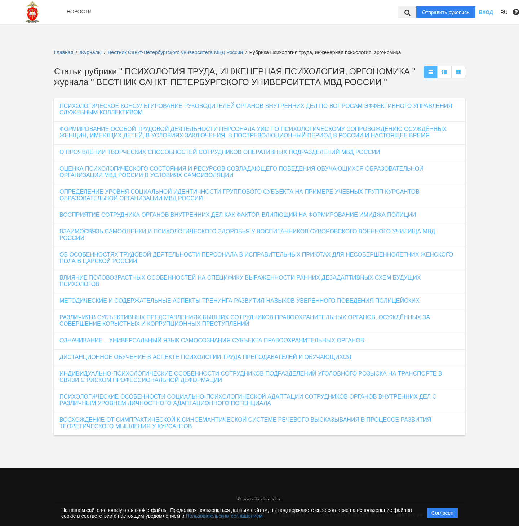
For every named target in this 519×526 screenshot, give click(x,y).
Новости (79, 11)
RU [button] (503, 12)
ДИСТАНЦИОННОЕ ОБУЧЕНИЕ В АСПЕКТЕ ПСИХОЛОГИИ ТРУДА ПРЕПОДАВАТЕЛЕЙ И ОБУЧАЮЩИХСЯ (205, 357)
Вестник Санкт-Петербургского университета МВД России (176, 52)
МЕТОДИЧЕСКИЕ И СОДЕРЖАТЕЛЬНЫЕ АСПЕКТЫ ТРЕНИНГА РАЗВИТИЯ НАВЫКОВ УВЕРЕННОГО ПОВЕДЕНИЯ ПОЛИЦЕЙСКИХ (239, 301)
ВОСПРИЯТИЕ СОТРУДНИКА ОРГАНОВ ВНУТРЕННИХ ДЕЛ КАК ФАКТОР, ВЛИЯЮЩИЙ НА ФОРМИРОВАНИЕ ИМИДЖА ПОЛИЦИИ (237, 215)
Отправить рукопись (446, 12)
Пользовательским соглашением (224, 516)
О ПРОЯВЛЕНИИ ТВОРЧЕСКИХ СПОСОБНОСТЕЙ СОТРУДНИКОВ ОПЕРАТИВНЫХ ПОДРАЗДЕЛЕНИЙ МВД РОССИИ (219, 152)
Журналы (91, 52)
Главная (63, 52)
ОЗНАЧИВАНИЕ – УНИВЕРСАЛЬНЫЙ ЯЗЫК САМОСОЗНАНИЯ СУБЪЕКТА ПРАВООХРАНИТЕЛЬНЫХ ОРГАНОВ (211, 340)
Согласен (442, 513)
